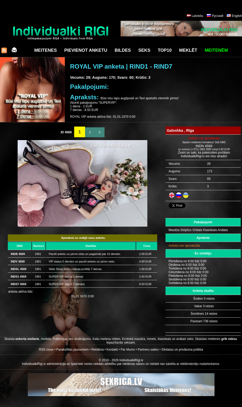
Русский (217, 16)
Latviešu (197, 16)
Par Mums (128, 349)
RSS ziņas (46, 349)
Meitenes (45, 50)
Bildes (123, 50)
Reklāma (98, 349)
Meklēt (188, 50)
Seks (144, 50)
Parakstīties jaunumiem (72, 349)
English (237, 16)
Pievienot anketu (85, 50)
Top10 (165, 50)
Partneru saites (148, 349)
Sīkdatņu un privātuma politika (182, 349)
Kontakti (112, 349)
